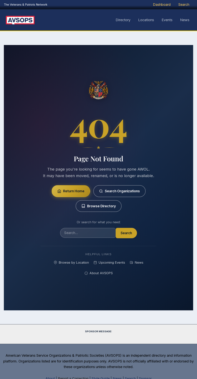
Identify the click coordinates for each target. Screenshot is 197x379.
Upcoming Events (109, 263)
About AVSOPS (98, 273)
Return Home (70, 191)
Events (168, 20)
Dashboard (163, 4)
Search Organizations (119, 191)
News (185, 20)
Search (184, 4)
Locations (148, 20)
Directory (125, 20)
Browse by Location (70, 263)
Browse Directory (98, 206)
